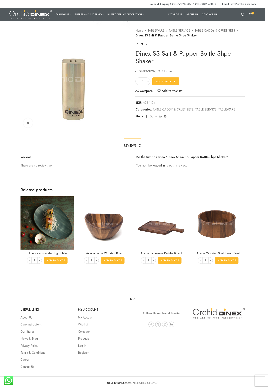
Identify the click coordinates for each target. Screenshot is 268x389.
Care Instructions (31, 324)
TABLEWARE (156, 30)
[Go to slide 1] (131, 299)
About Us (26, 317)
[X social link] (151, 116)
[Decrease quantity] (137, 81)
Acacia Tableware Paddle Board (161, 253)
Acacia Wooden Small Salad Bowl (218, 253)
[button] (56, 260)
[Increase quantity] (148, 81)
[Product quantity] (143, 81)
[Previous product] (137, 44)
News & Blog (29, 338)
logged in (159, 165)
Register (83, 352)
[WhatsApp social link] (160, 116)
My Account (85, 317)
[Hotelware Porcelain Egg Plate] (47, 223)
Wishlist (83, 324)
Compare (84, 331)
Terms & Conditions (32, 352)
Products (83, 338)
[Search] (243, 14)
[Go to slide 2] (134, 299)
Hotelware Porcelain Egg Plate (47, 253)
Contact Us (27, 367)
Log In (82, 346)
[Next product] (146, 44)
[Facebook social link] (146, 116)
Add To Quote (165, 81)
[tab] (132, 143)
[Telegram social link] (165, 116)
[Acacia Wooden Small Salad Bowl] (218, 223)
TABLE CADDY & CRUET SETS (215, 30)
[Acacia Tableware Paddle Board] (161, 223)
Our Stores (27, 331)
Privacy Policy (29, 346)
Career (24, 359)
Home (139, 30)
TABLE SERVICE (179, 30)
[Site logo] (30, 14)
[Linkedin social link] (156, 116)
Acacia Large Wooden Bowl (104, 253)
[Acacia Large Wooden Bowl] (104, 223)
